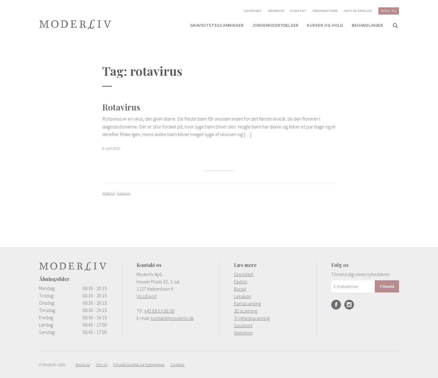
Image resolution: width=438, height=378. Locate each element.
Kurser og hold (325, 25)
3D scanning (245, 311)
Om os (101, 364)
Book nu (389, 10)
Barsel (240, 289)
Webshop (276, 10)
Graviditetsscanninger (217, 25)
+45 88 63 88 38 (159, 311)
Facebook (336, 305)
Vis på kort (147, 296)
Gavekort (253, 10)
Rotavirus (121, 107)
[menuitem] (217, 25)
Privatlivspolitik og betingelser (139, 364)
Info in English (358, 10)
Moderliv (75, 24)
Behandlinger (367, 25)
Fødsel (240, 281)
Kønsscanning (247, 303)
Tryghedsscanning (252, 318)
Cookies (177, 364)
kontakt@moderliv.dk (172, 318)
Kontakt (298, 10)
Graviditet (243, 274)
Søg (395, 25)
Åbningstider (325, 10)
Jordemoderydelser (275, 25)
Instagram (349, 305)
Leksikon (242, 296)
